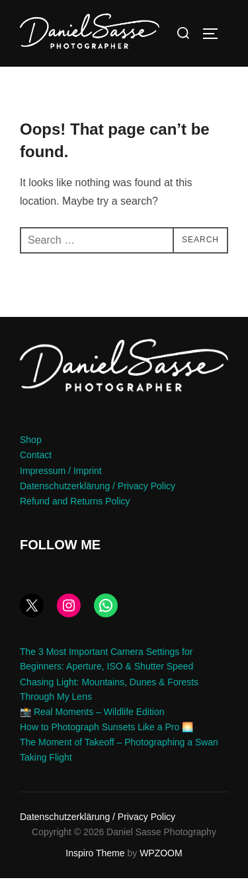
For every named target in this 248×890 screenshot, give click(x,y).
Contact (36, 467)
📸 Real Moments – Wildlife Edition (92, 723)
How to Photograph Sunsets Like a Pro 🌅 (106, 739)
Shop (31, 451)
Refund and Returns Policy (75, 513)
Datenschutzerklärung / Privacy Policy (97, 498)
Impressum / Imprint (61, 482)
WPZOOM (161, 865)
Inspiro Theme (94, 865)
